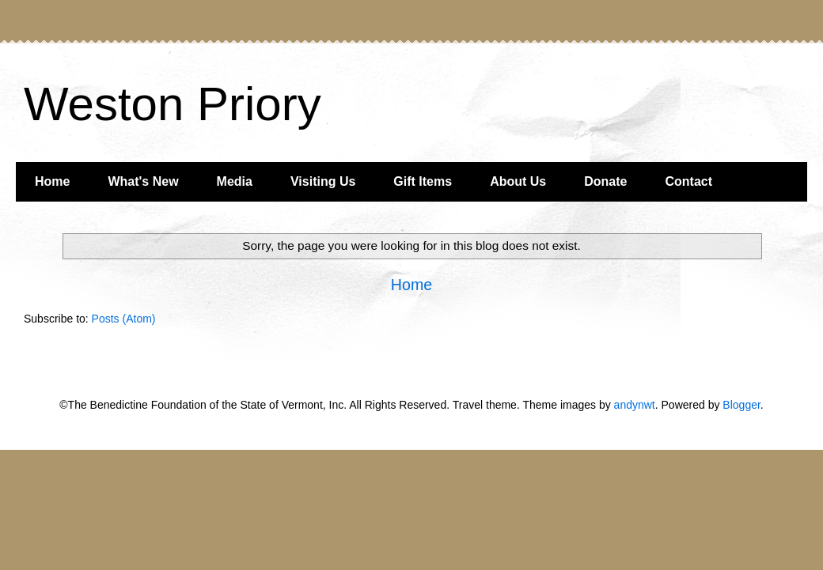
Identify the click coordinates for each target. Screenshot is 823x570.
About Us (518, 181)
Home (52, 181)
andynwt (634, 404)
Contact (688, 181)
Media (234, 181)
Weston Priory (172, 103)
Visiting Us (322, 181)
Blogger (741, 404)
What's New (143, 181)
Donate (605, 181)
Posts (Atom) (124, 318)
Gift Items (422, 181)
